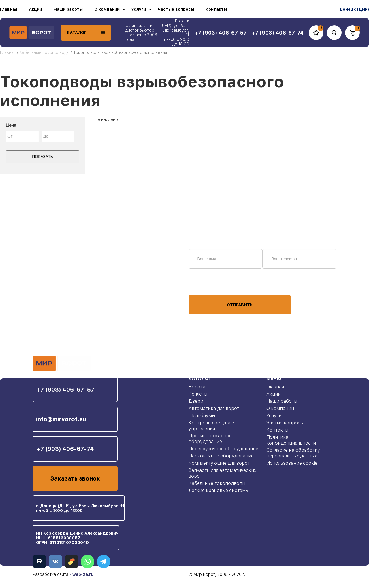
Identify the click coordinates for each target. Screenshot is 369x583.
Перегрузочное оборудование (223, 448)
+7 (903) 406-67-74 (65, 448)
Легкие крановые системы (219, 490)
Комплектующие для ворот (219, 463)
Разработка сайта (50, 574)
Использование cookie (291, 463)
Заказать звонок (75, 478)
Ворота (197, 387)
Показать (42, 156)
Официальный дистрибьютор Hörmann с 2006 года (141, 32)
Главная (8, 9)
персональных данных (210, 284)
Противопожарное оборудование (210, 438)
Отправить (240, 305)
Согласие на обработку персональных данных (293, 453)
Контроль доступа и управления (211, 425)
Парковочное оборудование (221, 456)
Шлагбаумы (202, 415)
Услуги (138, 9)
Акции (35, 9)
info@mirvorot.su (61, 419)
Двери (196, 401)
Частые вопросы (176, 9)
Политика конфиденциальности (291, 440)
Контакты (216, 9)
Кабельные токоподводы (44, 52)
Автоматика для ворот (214, 408)
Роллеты (198, 394)
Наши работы (68, 9)
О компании (107, 9)
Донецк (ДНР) (354, 9)
